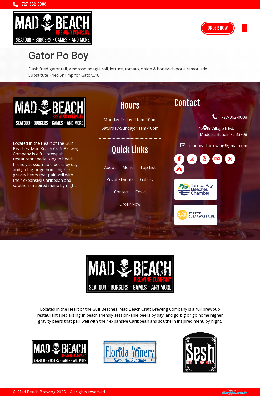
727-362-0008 (34, 4)
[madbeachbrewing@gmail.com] (182, 145)
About (110, 167)
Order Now (129, 204)
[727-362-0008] (15, 4)
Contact (121, 192)
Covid (140, 192)
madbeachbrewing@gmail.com (218, 145)
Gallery (146, 179)
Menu (128, 167)
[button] (244, 28)
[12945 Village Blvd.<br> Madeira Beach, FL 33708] (204, 128)
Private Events (120, 179)
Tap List (148, 167)
